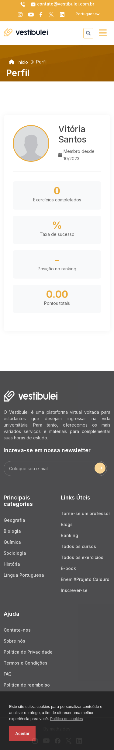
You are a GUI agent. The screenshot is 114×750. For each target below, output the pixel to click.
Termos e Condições (25, 662)
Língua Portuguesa (24, 575)
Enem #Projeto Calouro (85, 579)
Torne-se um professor (85, 513)
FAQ (8, 673)
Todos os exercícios (82, 557)
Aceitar (22, 733)
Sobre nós (14, 641)
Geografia (14, 520)
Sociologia (15, 553)
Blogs (67, 524)
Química (12, 542)
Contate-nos (17, 630)
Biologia (12, 531)
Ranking (69, 535)
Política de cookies (66, 718)
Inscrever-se (74, 590)
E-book (68, 568)
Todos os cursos (78, 546)
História (12, 564)
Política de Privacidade (28, 651)
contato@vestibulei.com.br (62, 4)
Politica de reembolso (27, 684)
